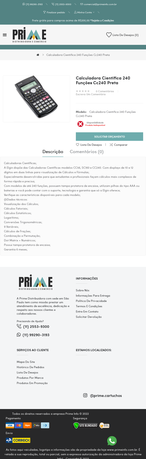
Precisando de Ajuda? (30, 321)
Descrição (52, 151)
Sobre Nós (82, 290)
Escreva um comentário (91, 94)
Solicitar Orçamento (109, 137)
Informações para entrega (93, 295)
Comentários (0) (87, 151)
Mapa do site (26, 362)
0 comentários (105, 91)
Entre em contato (87, 311)
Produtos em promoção (32, 383)
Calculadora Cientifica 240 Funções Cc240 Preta (78, 55)
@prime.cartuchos (102, 395)
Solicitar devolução (89, 317)
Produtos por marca (30, 378)
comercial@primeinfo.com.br (100, 4)
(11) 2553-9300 (63, 4)
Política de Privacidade (91, 301)
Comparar (121, 145)
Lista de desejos (91, 145)
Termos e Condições (89, 306)
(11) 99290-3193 (34, 4)
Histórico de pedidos (30, 367)
